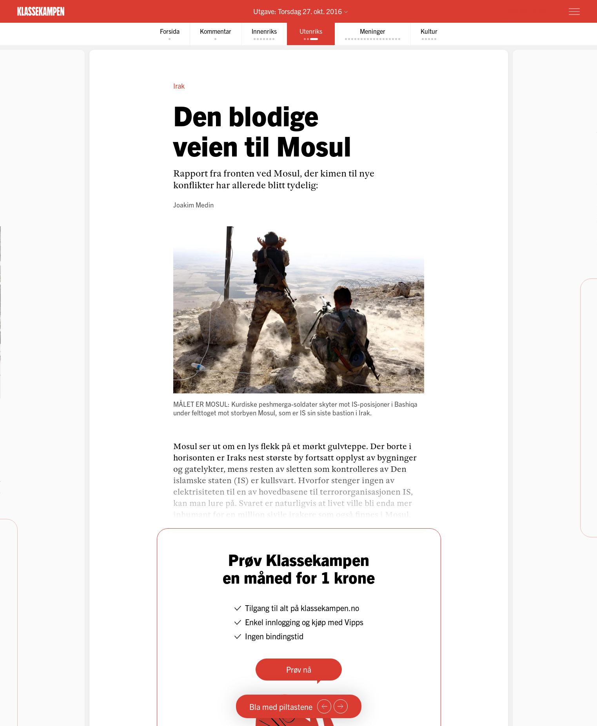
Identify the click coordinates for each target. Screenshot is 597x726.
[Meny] (574, 11)
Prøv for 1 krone (527, 11)
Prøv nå (298, 669)
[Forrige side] (324, 706)
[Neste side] (341, 706)
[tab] (170, 34)
